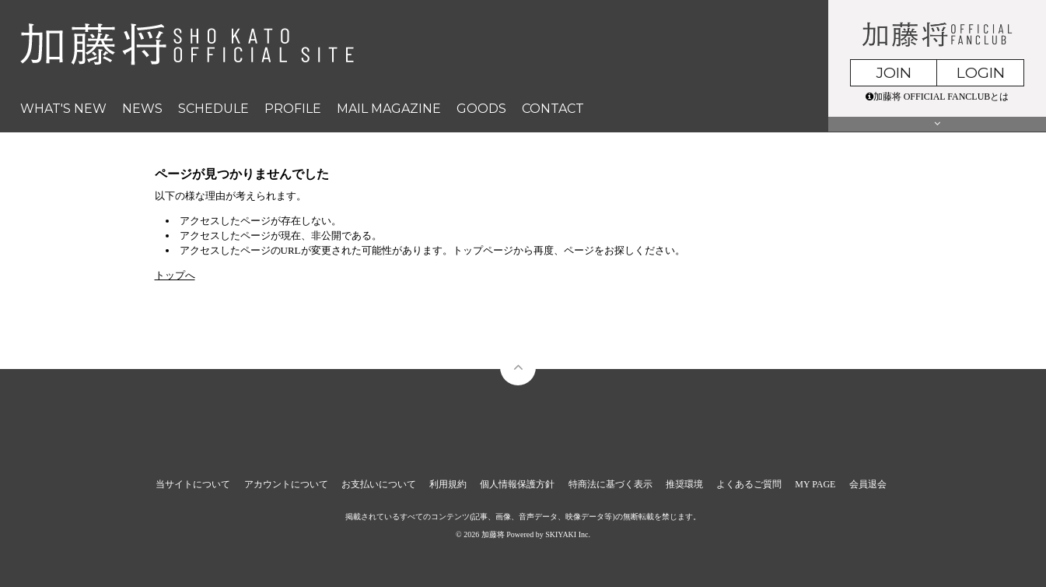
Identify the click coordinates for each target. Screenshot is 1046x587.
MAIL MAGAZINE (389, 108)
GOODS (481, 108)
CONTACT (553, 108)
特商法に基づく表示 (610, 484)
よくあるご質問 (749, 484)
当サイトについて (193, 484)
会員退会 (868, 484)
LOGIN (981, 73)
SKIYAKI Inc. (567, 534)
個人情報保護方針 (517, 484)
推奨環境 (684, 484)
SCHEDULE (213, 108)
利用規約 (448, 484)
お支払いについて (378, 484)
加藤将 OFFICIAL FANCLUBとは (937, 96)
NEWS (142, 108)
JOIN (893, 73)
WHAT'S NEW (63, 108)
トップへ (175, 275)
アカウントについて (286, 484)
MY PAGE (815, 484)
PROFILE (292, 108)
